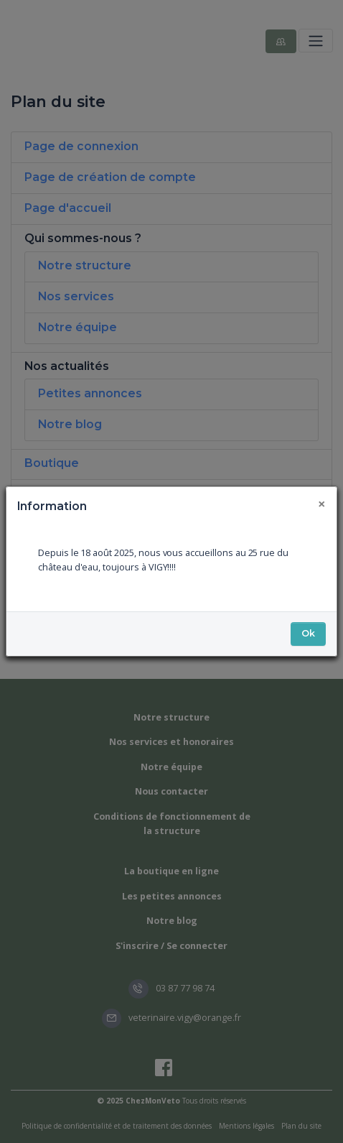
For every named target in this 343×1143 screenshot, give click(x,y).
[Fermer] (322, 504)
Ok (308, 633)
